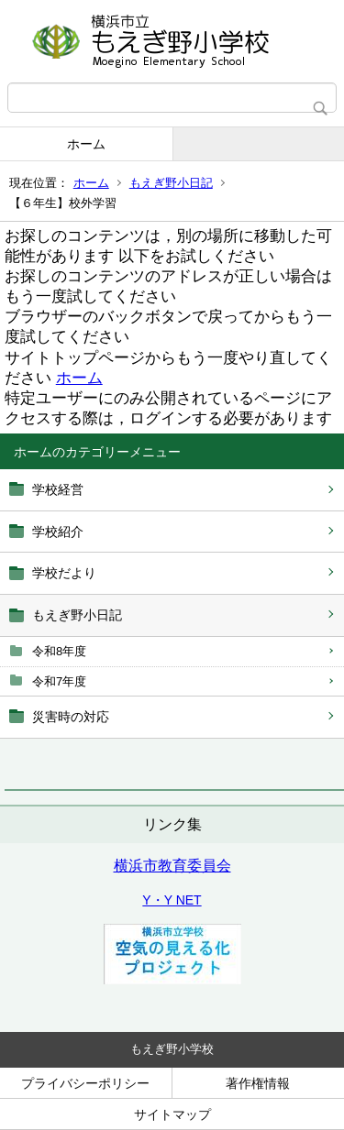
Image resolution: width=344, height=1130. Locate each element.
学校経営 (57, 489)
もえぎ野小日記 (171, 183)
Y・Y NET (171, 900)
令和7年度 (59, 681)
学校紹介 (57, 531)
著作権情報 (258, 1083)
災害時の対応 (70, 716)
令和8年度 (59, 651)
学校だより (64, 572)
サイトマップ (172, 1114)
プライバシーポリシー (85, 1083)
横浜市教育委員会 (172, 865)
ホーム (86, 144)
